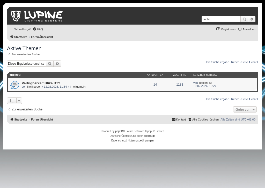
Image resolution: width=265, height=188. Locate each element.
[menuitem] (38, 29)
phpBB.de (149, 135)
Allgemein (79, 86)
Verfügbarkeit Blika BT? (41, 83)
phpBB (119, 131)
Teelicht (203, 82)
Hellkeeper (34, 86)
